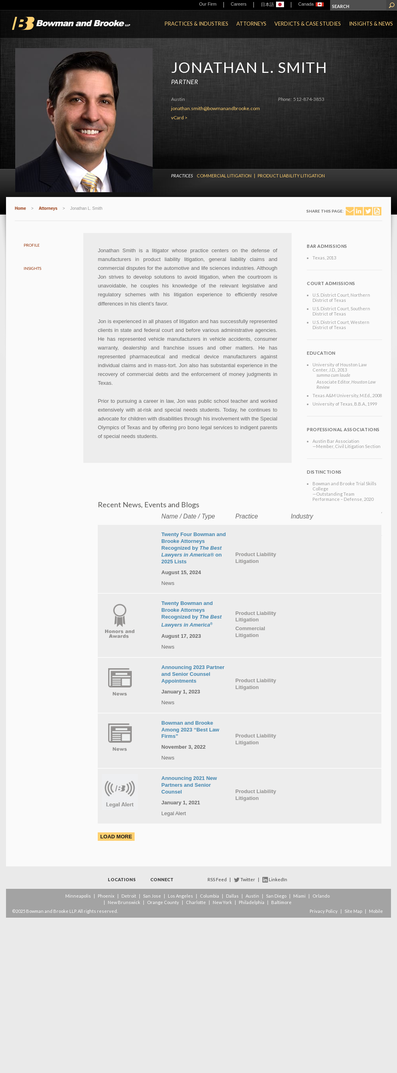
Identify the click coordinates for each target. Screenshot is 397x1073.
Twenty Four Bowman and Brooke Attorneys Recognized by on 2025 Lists (193, 548)
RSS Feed (217, 879)
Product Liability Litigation (291, 175)
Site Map (353, 911)
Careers (238, 4)
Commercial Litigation (224, 175)
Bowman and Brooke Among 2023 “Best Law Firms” (190, 729)
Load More (116, 837)
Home (20, 208)
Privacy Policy (324, 911)
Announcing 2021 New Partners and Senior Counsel (189, 785)
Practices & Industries (196, 23)
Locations (122, 879)
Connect (161, 879)
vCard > (179, 118)
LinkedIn (278, 879)
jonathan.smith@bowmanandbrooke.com (215, 108)
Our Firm (207, 4)
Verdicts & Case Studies (307, 23)
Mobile (376, 911)
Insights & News (371, 23)
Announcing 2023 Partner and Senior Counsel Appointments (192, 674)
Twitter (247, 879)
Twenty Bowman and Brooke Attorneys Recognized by (191, 614)
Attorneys (251, 23)
